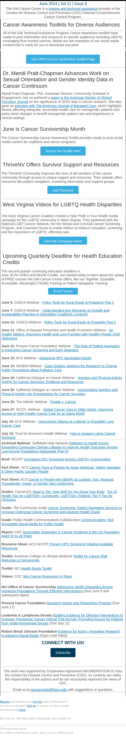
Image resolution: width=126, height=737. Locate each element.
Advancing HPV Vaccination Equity (65, 358)
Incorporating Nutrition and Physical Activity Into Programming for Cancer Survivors (59, 392)
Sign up (31, 705)
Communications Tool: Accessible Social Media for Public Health (57, 522)
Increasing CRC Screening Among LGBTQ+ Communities (67, 459)
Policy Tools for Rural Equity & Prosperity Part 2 (80, 322)
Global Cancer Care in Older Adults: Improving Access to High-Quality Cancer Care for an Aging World (57, 412)
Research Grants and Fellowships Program (79, 603)
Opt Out (37, 701)
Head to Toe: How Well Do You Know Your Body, (68, 492)
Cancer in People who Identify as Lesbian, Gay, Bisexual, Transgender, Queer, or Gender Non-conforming (57, 481)
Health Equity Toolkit (36, 568)
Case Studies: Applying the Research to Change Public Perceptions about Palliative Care (59, 368)
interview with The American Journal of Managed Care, (56, 106)
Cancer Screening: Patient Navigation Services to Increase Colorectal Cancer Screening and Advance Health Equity (61, 510)
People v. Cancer (63, 402)
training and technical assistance (73, 9)
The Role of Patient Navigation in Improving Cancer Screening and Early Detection (60, 348)
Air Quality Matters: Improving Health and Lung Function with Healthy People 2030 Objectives (60, 334)
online (21, 709)
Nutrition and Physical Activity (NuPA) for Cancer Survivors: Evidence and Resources (61, 380)
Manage (5, 701)
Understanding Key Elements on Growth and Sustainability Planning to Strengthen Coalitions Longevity (55, 312)
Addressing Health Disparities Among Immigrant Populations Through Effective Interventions (57, 589)
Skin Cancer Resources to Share (47, 576)
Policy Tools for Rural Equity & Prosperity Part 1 (78, 302)
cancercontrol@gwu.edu (48, 690)
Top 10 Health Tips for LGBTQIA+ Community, (59, 494)
